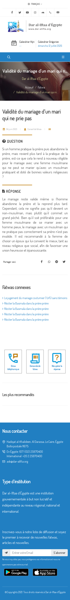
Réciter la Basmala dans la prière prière (25, 303)
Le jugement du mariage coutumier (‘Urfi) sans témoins (34, 298)
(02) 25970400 (34, 451)
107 (21, 451)
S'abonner (59, 553)
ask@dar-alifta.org (17, 461)
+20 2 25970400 (32, 456)
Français (35, 4)
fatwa (41, 87)
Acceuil (29, 87)
